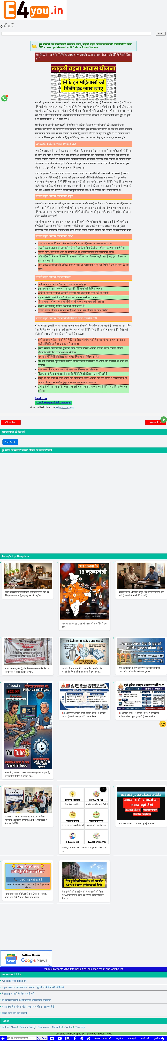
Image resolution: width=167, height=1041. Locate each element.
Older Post (10, 422)
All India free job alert (14, 980)
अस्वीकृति (132, 1038)
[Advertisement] (83, 927)
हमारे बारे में (158, 1038)
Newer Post (155, 422)
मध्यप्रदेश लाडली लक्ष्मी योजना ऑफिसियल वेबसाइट (26, 1000)
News (14, 1027)
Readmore (41, 398)
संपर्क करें (145, 1038)
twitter (5, 1027)
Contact (68, 1027)
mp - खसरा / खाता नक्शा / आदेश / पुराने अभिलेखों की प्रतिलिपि (33, 987)
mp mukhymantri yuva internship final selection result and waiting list (83, 969)
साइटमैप (119, 1038)
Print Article (10, 442)
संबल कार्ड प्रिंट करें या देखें (14, 1013)
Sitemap (80, 1027)
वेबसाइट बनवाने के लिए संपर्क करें (18, 993)
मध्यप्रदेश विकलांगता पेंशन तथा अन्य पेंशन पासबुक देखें (28, 1006)
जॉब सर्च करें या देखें (102, 1038)
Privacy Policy (27, 1027)
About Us (57, 1027)
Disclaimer (44, 1027)
